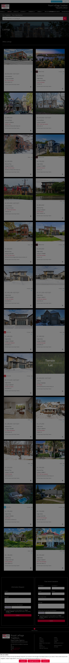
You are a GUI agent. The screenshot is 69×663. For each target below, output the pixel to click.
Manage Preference (34, 661)
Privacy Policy (43, 658)
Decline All (45, 661)
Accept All (23, 661)
